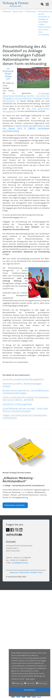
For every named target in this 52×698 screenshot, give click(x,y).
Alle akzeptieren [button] (29, 690)
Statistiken (29, 683)
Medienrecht (31, 11)
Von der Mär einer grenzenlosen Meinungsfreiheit (23, 379)
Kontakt (33, 572)
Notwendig (18, 683)
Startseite (6, 11)
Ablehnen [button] (40, 694)
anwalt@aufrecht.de (20, 563)
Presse (40, 572)
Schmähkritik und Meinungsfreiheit (17, 404)
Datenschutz (24, 572)
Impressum (14, 572)
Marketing (41, 683)
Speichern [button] (19, 694)
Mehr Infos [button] (30, 679)
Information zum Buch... (15, 505)
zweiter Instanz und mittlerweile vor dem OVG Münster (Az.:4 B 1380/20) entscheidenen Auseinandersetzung (26, 128)
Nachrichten (18, 11)
